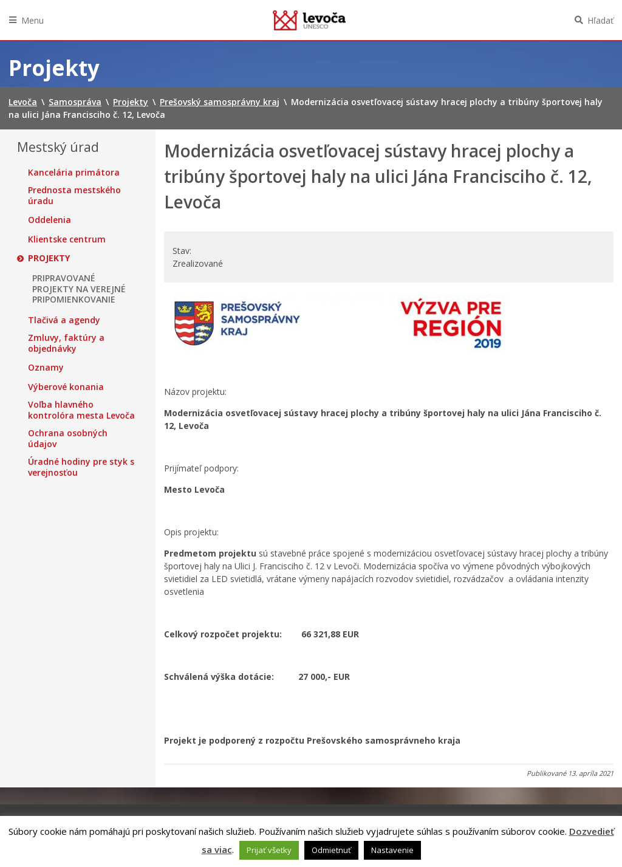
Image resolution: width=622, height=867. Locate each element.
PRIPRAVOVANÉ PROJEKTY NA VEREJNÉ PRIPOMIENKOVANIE (79, 289)
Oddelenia (49, 219)
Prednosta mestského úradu (74, 195)
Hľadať (600, 20)
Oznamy (46, 367)
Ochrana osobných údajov (68, 438)
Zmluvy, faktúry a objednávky (66, 343)
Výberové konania (66, 387)
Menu (32, 20)
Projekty (49, 258)
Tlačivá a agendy (64, 320)
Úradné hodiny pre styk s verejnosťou (81, 467)
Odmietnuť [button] (331, 850)
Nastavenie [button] (392, 850)
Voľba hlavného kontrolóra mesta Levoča (81, 409)
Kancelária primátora (74, 172)
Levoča (309, 20)
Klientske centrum (67, 239)
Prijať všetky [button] (269, 850)
